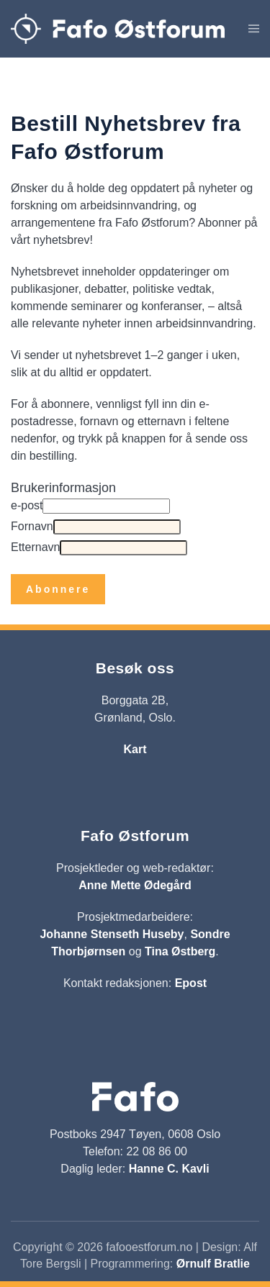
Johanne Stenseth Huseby (112, 934)
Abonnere (58, 589)
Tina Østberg (180, 951)
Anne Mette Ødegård (134, 885)
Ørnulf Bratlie (213, 1264)
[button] (253, 29)
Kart (134, 749)
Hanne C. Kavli (169, 1169)
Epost (191, 983)
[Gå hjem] (118, 29)
